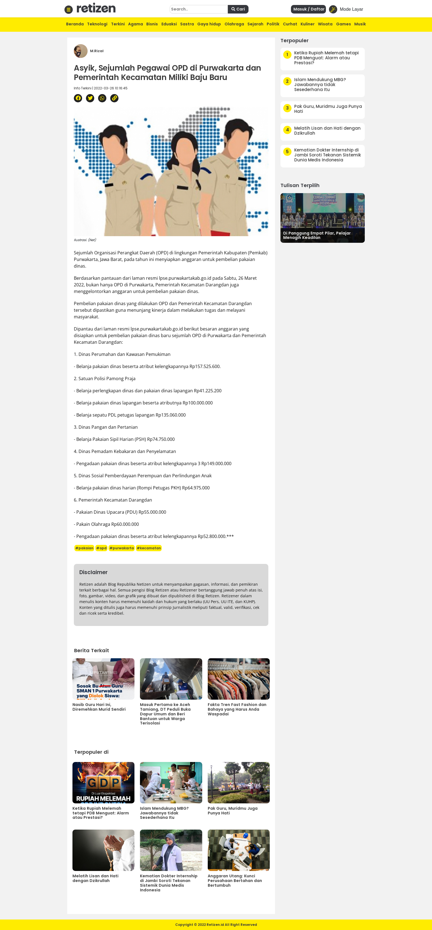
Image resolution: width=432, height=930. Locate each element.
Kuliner (308, 24)
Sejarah (255, 24)
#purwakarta (121, 548)
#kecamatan (149, 548)
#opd (101, 548)
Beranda (75, 24)
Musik (360, 24)
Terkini (118, 24)
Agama (135, 24)
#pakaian (84, 548)
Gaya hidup (209, 24)
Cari (238, 9)
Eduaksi (169, 24)
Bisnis (152, 24)
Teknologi (97, 24)
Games (343, 24)
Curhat (290, 24)
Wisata (325, 24)
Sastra (187, 24)
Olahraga (234, 24)
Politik (273, 24)
